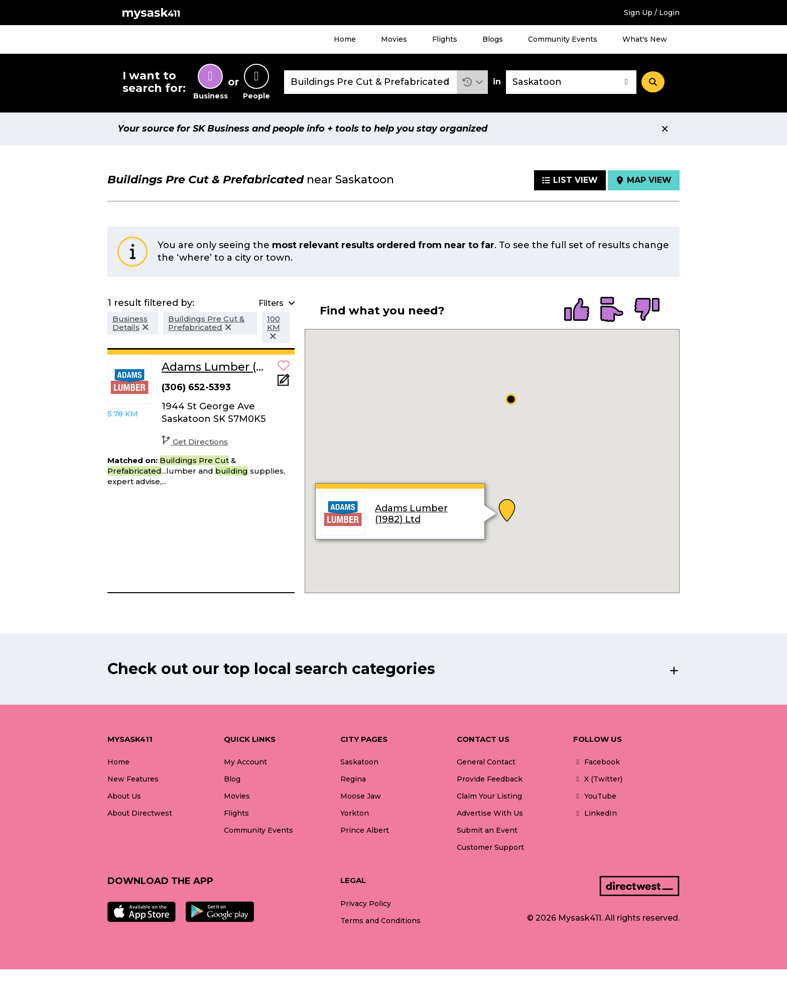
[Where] (571, 82)
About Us (124, 796)
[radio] (576, 310)
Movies (394, 39)
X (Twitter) (597, 779)
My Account (245, 761)
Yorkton (354, 813)
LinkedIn (595, 813)
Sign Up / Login (652, 12)
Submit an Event (487, 830)
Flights (444, 39)
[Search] (653, 81)
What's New (644, 39)
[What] (370, 82)
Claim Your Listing (489, 796)
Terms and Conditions (380, 920)
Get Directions (195, 442)
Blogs (492, 39)
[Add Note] (284, 383)
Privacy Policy (365, 903)
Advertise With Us (490, 813)
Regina (353, 779)
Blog (232, 779)
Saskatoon (359, 761)
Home (345, 39)
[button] (472, 82)
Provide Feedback (489, 779)
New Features (133, 779)
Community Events (562, 39)
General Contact (486, 761)
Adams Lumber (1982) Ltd (411, 514)
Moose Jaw (360, 796)
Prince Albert (364, 830)
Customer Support (490, 847)
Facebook (596, 761)
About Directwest (139, 813)
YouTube (594, 796)
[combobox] (370, 82)
